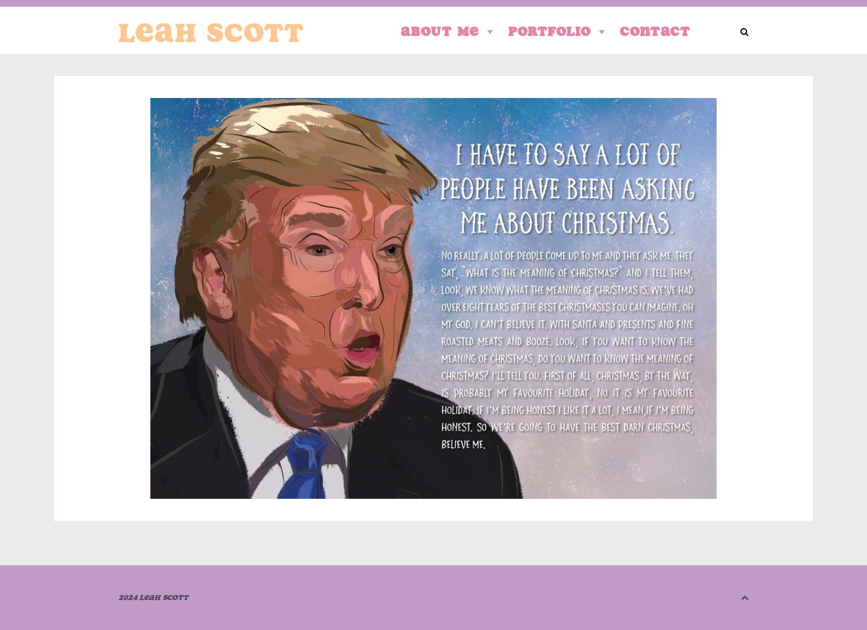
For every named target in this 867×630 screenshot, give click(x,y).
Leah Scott (211, 32)
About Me (449, 31)
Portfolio (558, 31)
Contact (655, 31)
